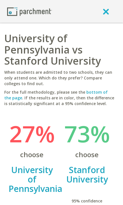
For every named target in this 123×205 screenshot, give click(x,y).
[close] (106, 11)
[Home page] (29, 11)
